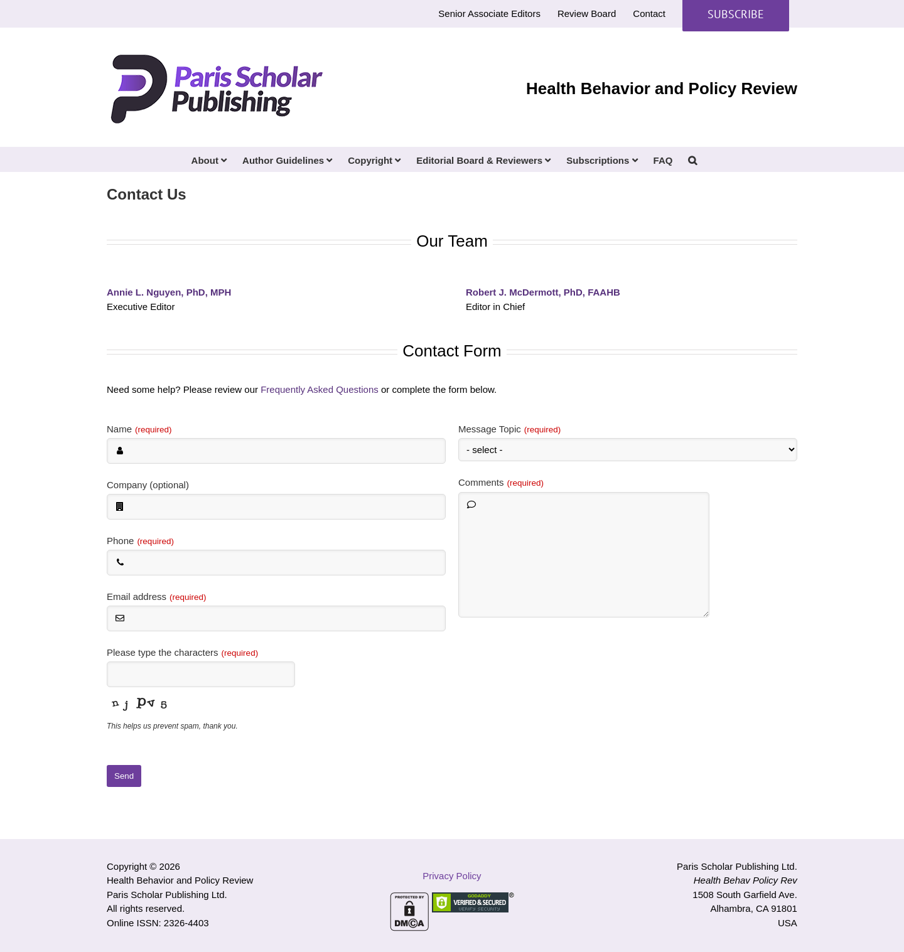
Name (139, 429)
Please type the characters (182, 652)
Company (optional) (148, 484)
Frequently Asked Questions (320, 389)
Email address (157, 596)
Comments (501, 482)
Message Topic (509, 429)
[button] (692, 159)
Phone (140, 540)
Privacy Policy (451, 875)
